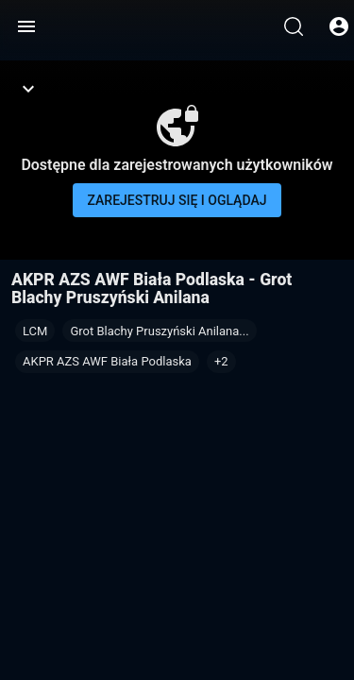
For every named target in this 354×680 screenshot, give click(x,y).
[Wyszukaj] (293, 26)
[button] (221, 361)
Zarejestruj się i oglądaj (177, 200)
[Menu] (26, 26)
